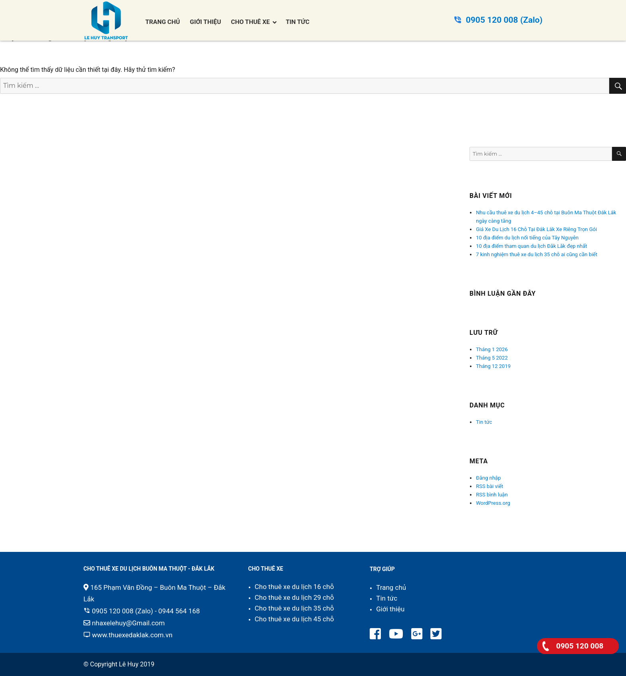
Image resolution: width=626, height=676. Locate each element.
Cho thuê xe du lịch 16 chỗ (294, 587)
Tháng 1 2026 (491, 349)
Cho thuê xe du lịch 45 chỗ (294, 619)
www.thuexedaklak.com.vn (132, 635)
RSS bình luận (491, 495)
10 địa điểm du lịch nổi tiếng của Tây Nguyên (527, 238)
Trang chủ (391, 587)
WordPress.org (493, 503)
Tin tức (484, 422)
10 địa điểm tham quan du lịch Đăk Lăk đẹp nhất (531, 246)
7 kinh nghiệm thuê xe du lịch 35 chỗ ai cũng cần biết (536, 254)
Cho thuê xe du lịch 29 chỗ (294, 597)
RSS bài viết (489, 486)
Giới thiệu (390, 609)
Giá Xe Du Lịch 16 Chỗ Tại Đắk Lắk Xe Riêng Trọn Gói (536, 229)
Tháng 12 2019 (493, 366)
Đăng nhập (488, 478)
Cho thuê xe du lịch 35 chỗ (294, 608)
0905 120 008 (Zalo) (504, 20)
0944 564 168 (179, 611)
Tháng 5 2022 (491, 358)
